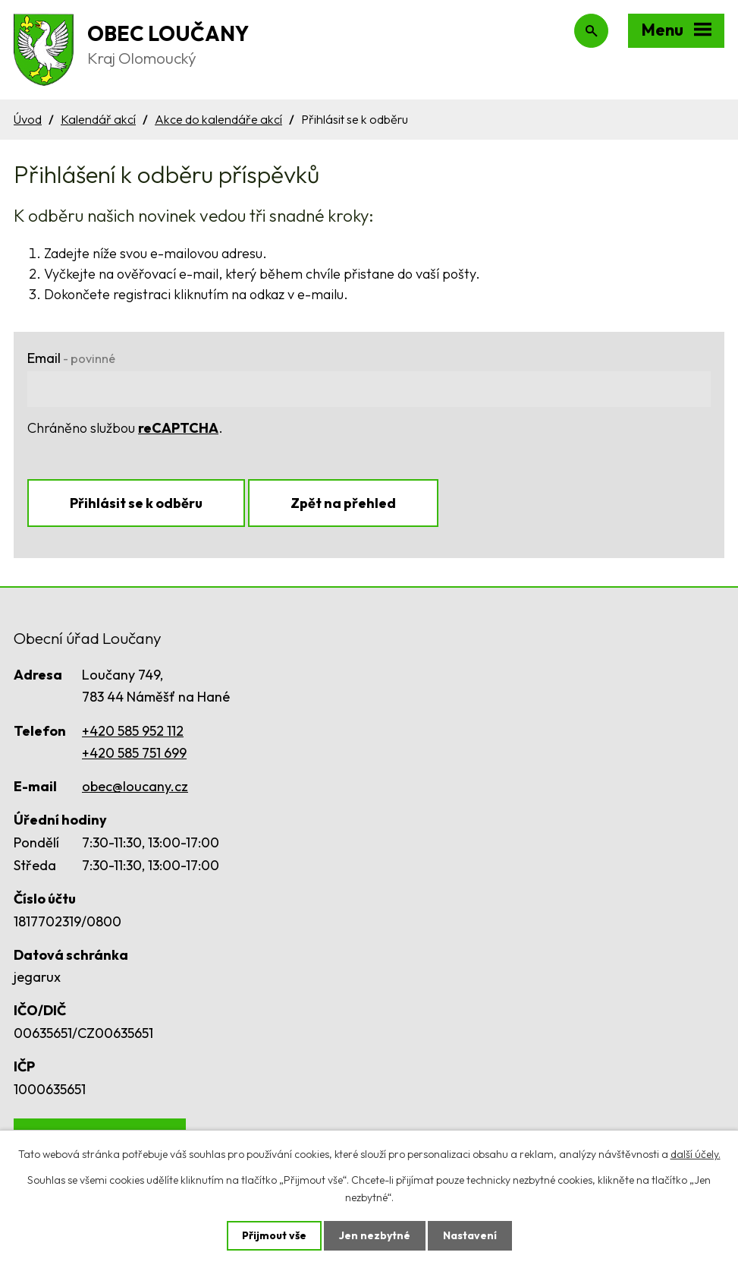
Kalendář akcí (98, 119)
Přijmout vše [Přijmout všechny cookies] (274, 1235)
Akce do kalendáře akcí (218, 119)
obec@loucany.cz (135, 786)
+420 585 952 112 (133, 731)
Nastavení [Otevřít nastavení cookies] (470, 1235)
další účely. (695, 1154)
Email (71, 358)
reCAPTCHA (178, 428)
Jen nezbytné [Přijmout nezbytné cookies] (374, 1235)
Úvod (28, 119)
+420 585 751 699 (134, 753)
